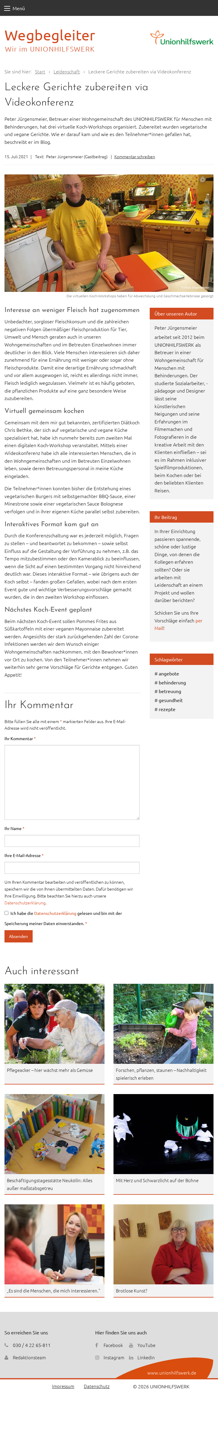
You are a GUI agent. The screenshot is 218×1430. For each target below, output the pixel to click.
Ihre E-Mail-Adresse (24, 855)
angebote (169, 673)
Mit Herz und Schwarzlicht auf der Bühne (159, 1180)
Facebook (113, 1352)
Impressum (62, 1394)
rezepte (167, 709)
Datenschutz (96, 1394)
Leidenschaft (67, 71)
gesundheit (171, 700)
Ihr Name (14, 828)
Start (40, 71)
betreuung (170, 691)
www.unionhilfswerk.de (171, 1380)
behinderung (172, 682)
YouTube (147, 1352)
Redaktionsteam (30, 1365)
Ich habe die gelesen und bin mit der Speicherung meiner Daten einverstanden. (63, 918)
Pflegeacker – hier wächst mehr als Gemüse (53, 1070)
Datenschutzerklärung (25, 903)
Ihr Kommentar (20, 738)
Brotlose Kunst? (132, 1290)
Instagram (114, 1365)
